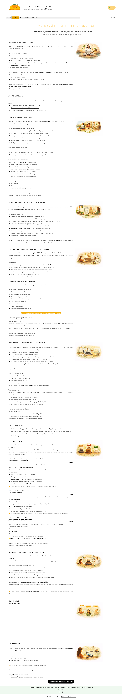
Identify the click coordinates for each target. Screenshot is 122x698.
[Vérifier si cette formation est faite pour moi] (61, 682)
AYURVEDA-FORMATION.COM (37, 6)
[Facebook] (112, 17)
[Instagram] (114, 17)
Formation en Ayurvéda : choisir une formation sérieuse (61, 687)
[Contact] (112, 8)
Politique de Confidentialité (68, 697)
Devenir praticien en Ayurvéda (37, 687)
